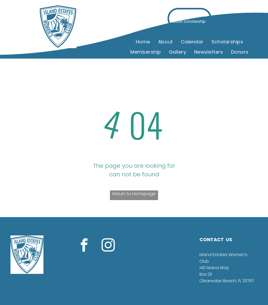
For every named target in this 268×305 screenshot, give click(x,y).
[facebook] (84, 246)
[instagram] (108, 246)
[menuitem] (143, 42)
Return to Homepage (134, 194)
